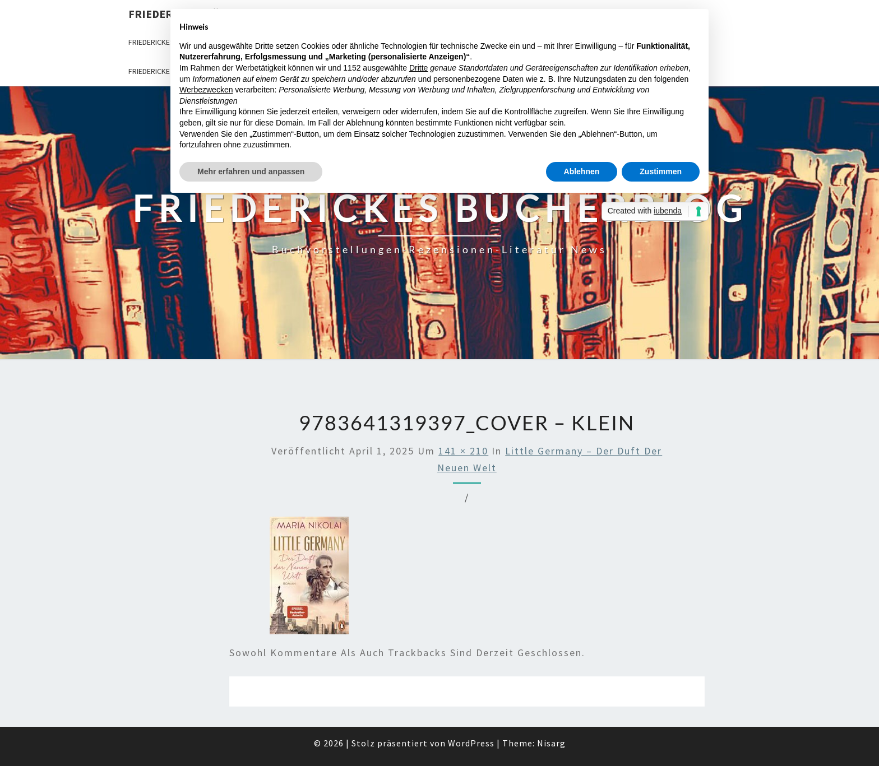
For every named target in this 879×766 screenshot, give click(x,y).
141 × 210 (463, 450)
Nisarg (551, 743)
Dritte (418, 67)
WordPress (471, 743)
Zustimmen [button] (661, 171)
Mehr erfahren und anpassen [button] (250, 171)
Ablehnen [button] (582, 171)
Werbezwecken (206, 89)
